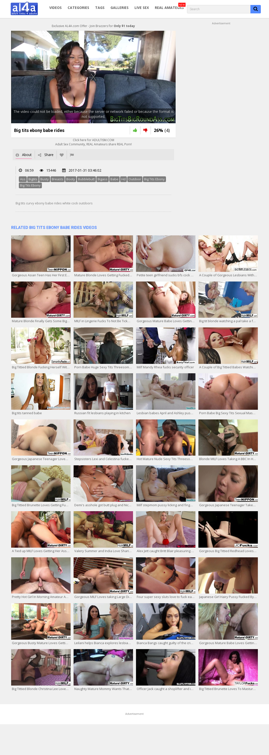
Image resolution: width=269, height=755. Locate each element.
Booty (70, 179)
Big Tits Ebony (154, 179)
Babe (114, 179)
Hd (123, 179)
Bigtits (32, 179)
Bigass (103, 179)
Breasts (57, 179)
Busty (44, 179)
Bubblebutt (86, 179)
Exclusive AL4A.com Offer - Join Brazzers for (93, 26)
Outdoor (135, 179)
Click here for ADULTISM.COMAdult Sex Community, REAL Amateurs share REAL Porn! (93, 142)
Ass (23, 179)
